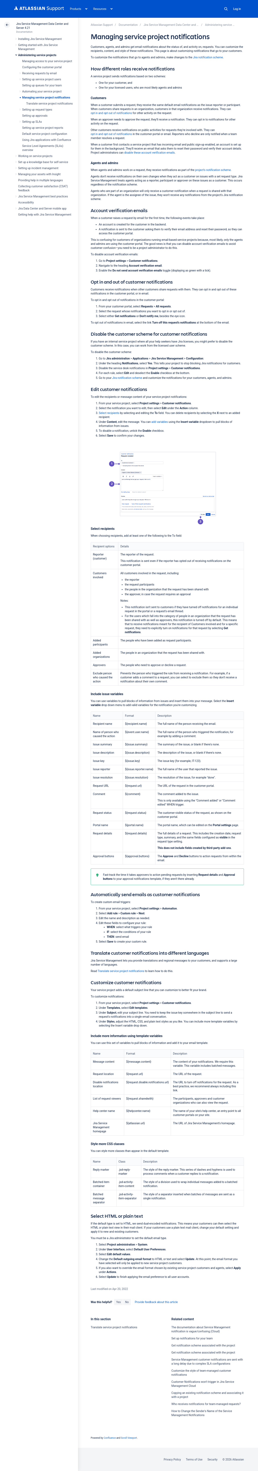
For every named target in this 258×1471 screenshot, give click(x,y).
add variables (159, 421)
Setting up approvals (35, 115)
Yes (118, 1302)
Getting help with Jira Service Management (44, 214)
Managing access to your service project (47, 61)
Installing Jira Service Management (40, 39)
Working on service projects (35, 156)
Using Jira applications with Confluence (46, 139)
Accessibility (26, 202)
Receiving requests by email (39, 73)
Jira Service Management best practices (43, 196)
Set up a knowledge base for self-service (43, 162)
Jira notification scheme (208, 57)
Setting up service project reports (42, 127)
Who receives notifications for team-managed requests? (206, 1404)
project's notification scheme (213, 170)
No (127, 1302)
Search (226, 9)
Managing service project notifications (46, 97)
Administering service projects (37, 55)
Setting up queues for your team (42, 85)
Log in (237, 8)
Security (212, 1459)
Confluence (110, 1437)
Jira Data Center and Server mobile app (42, 208)
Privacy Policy (172, 1459)
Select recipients (109, 413)
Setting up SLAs (32, 121)
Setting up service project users (41, 79)
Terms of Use (194, 1459)
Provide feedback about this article (156, 1302)
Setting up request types (37, 109)
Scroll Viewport (129, 1437)
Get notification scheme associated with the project (203, 1345)
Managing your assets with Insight (39, 174)
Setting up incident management (38, 168)
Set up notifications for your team (192, 1338)
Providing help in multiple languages (40, 180)
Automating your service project (41, 91)
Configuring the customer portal (42, 67)
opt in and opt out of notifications (111, 113)
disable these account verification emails (149, 152)
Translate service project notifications (49, 103)
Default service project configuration (44, 133)
